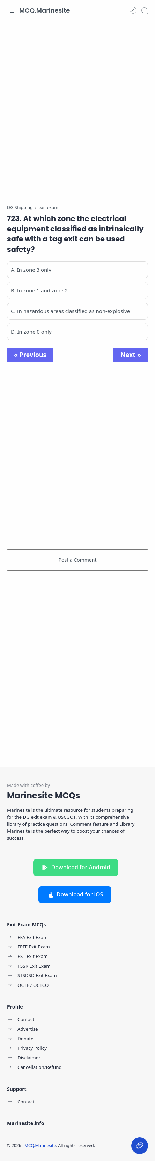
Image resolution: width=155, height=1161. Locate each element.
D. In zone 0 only (31, 331)
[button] (133, 10)
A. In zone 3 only (31, 269)
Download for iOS (75, 894)
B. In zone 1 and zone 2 (39, 290)
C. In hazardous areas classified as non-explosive (70, 310)
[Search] (144, 10)
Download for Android (76, 867)
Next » (130, 354)
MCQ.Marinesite (44, 10)
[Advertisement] (77, 108)
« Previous (30, 354)
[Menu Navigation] (10, 10)
